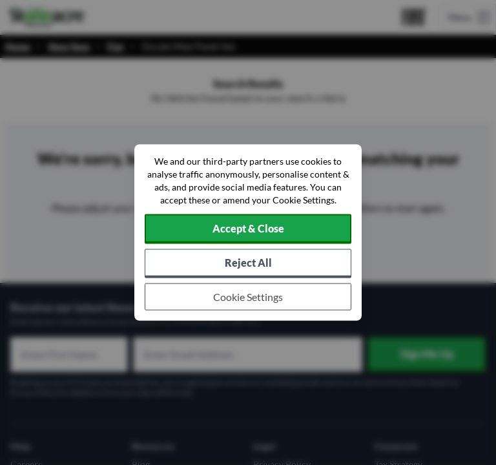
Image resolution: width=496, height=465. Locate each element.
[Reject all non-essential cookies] (248, 263)
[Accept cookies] (248, 229)
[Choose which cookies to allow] (248, 297)
